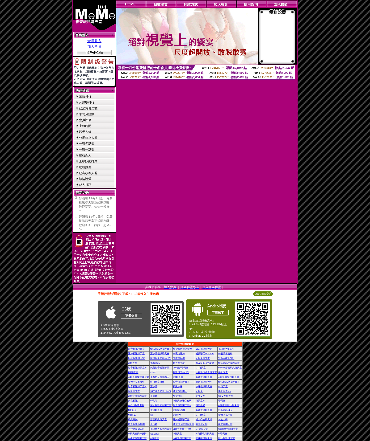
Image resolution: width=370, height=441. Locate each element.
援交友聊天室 (225, 424)
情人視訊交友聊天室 (161, 348)
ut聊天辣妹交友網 (182, 400)
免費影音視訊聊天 (182, 348)
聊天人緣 (85, 132)
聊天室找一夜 (225, 414)
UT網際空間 (202, 429)
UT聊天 (177, 414)
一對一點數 (86, 149)
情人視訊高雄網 (136, 424)
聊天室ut (200, 400)
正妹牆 (153, 386)
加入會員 (94, 47)
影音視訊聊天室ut (137, 367)
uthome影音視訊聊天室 (230, 367)
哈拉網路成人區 (136, 429)
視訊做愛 (200, 405)
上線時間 (85, 126)
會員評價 (85, 120)
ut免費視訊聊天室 (205, 433)
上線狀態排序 (88, 161)
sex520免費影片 (136, 405)
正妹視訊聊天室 (136, 353)
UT (151, 415)
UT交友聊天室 (225, 396)
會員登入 (94, 41)
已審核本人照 (88, 173)
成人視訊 (85, 185)
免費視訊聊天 (180, 391)
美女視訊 (133, 400)
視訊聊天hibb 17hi (205, 353)
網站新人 (85, 155)
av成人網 (222, 419)
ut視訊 (153, 400)
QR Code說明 (263, 293)
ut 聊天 (199, 391)
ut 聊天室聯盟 (157, 381)
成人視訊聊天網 (204, 348)
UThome (154, 434)
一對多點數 (86, 143)
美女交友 (223, 372)
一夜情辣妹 (179, 353)
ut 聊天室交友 (203, 358)
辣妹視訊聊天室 (204, 386)
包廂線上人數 (88, 137)
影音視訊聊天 (225, 410)
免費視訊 (155, 363)
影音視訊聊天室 (136, 348)
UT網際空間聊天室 (228, 429)
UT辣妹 (132, 414)
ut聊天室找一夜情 (182, 429)
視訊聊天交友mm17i (160, 358)
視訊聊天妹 (156, 410)
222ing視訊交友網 (205, 363)
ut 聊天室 (223, 386)
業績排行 (85, 96)
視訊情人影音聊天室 (161, 429)
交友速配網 (179, 358)
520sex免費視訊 (226, 358)
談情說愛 (85, 179)
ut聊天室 (132, 363)
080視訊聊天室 (180, 367)
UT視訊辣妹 (179, 410)
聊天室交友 (179, 363)
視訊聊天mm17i (181, 372)
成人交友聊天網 (204, 419)
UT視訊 (132, 410)
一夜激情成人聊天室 (206, 372)
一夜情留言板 (225, 353)
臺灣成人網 (201, 424)
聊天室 (221, 400)
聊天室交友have (136, 381)
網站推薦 (85, 167)
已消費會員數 (88, 108)
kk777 (153, 372)
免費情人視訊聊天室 (183, 424)
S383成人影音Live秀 (160, 391)
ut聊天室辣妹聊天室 (138, 377)
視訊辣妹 (177, 386)
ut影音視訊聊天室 (137, 396)
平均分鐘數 (86, 114)
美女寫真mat (224, 391)
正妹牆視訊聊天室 (159, 353)
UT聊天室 (201, 367)
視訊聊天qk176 (226, 348)
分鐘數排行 (86, 102)
